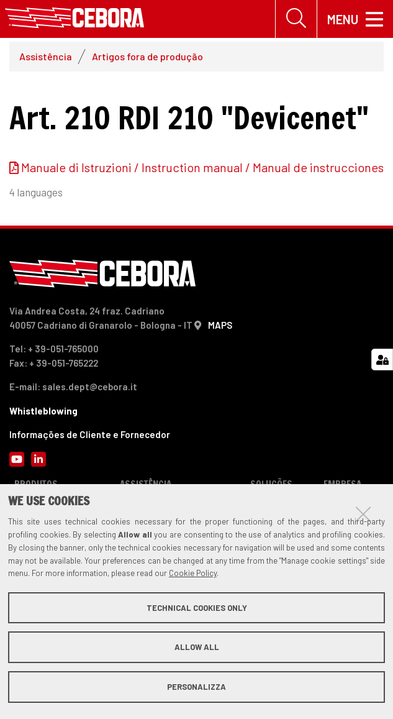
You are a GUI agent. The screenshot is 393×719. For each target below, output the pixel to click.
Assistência (45, 57)
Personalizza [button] (196, 687)
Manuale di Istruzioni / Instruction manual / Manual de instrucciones (202, 167)
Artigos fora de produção (147, 57)
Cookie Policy (193, 573)
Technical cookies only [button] (197, 608)
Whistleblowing (43, 410)
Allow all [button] (196, 647)
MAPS (220, 325)
